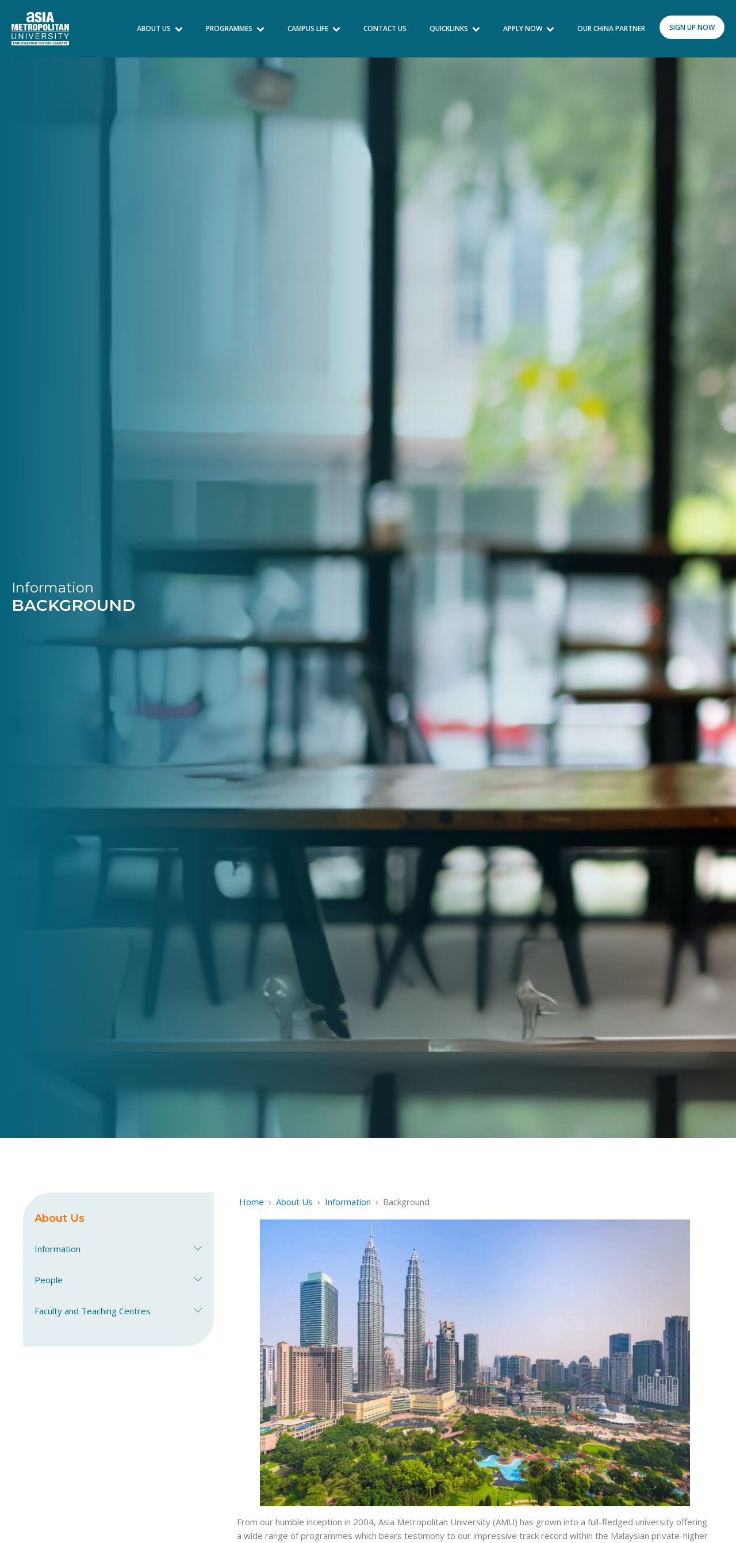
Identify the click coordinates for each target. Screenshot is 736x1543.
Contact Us (385, 28)
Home (251, 1201)
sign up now (692, 27)
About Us (160, 28)
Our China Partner (611, 28)
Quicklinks (455, 28)
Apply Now (528, 28)
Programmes (235, 28)
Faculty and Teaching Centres (118, 1311)
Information (118, 1249)
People (118, 1280)
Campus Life (314, 28)
